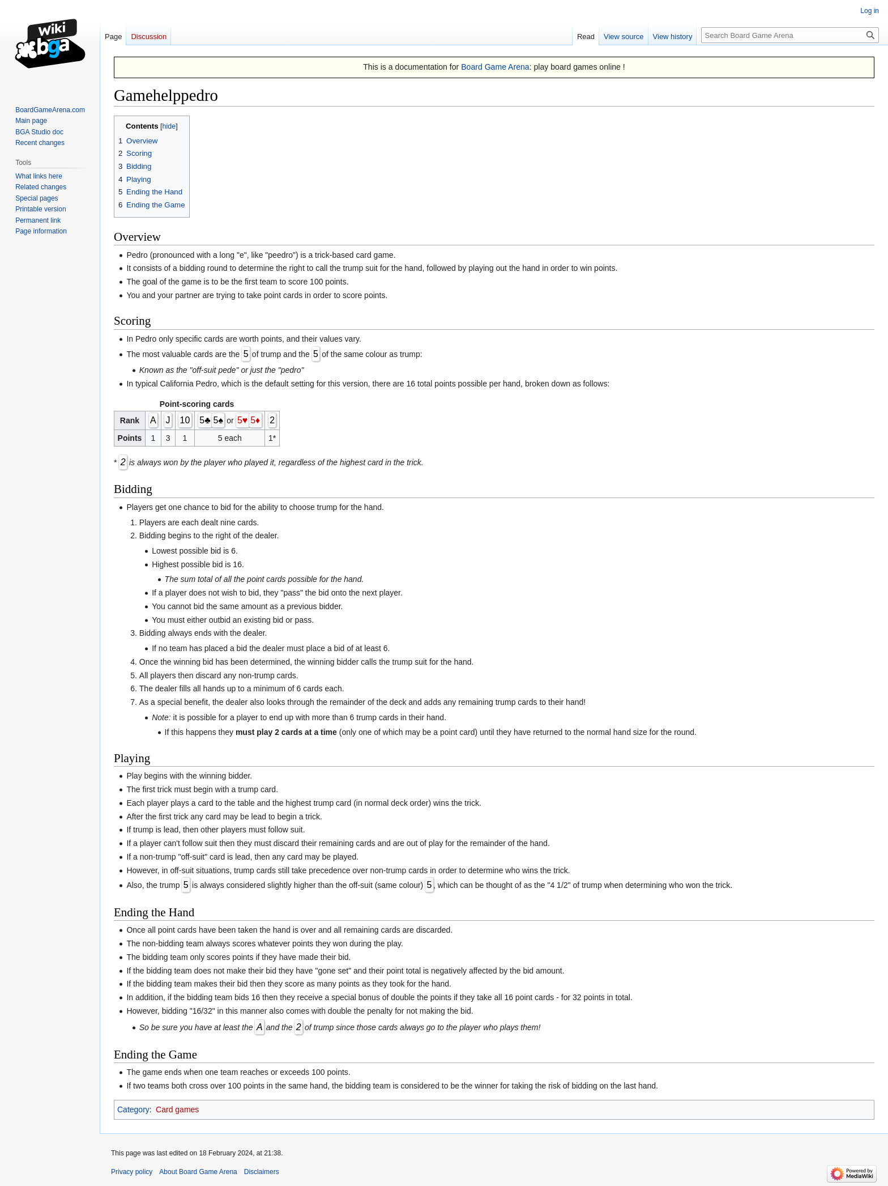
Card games (177, 1109)
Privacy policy (131, 1172)
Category (133, 1109)
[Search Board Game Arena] (790, 35)
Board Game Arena (495, 66)
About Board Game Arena (198, 1172)
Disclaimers (261, 1172)
